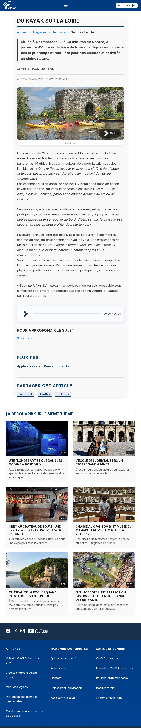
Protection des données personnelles (21, 699)
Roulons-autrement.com (112, 678)
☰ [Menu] (66, 5)
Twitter (45, 394)
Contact (56, 678)
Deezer (49, 366)
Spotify (64, 366)
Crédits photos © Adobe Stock (22, 675)
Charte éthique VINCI (109, 697)
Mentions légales (17, 687)
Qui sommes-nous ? (64, 658)
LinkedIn (63, 394)
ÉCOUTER (126, 5)
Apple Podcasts (28, 366)
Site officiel (25, 338)
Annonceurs (58, 668)
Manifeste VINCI (106, 688)
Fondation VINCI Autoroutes (114, 668)
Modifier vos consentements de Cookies (24, 713)
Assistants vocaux (63, 697)
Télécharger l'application (66, 688)
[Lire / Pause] (103, 133)
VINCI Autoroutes (107, 658)
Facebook (26, 394)
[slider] (67, 313)
